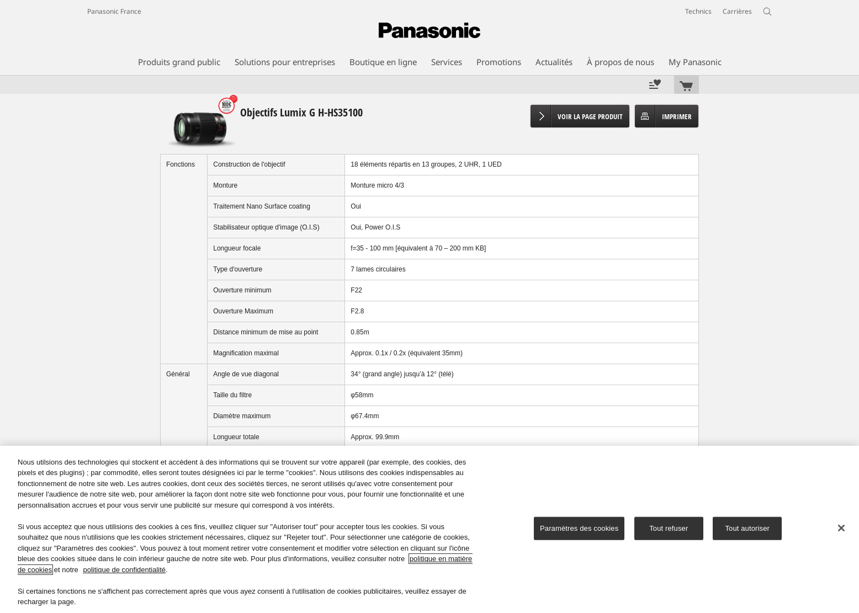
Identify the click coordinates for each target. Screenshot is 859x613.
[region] (429, 529)
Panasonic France (114, 11)
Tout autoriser (747, 528)
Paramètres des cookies (579, 528)
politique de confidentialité (124, 570)
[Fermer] (841, 528)
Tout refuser (668, 528)
